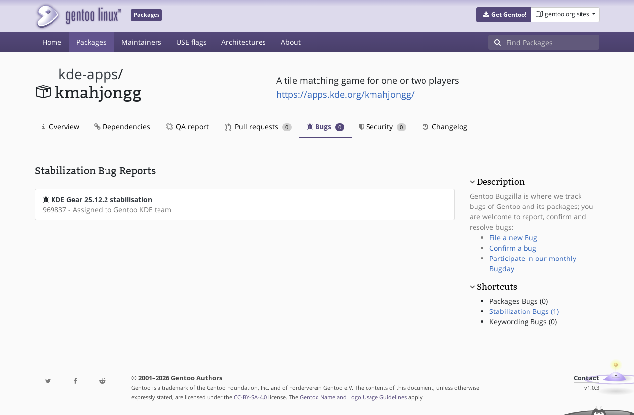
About (291, 42)
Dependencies (122, 126)
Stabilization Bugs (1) (524, 311)
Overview (60, 126)
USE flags (191, 42)
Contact (586, 378)
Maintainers (141, 42)
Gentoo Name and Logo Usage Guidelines (353, 397)
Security (382, 126)
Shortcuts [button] (497, 287)
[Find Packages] (552, 42)
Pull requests (258, 126)
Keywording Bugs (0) (523, 321)
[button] (503, 14)
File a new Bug (513, 237)
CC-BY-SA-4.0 (250, 397)
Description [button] (501, 182)
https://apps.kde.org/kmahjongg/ (345, 94)
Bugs (326, 126)
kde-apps (88, 74)
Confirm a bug (512, 248)
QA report (187, 126)
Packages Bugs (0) (518, 301)
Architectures (243, 42)
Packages (91, 42)
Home (51, 42)
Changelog (444, 126)
